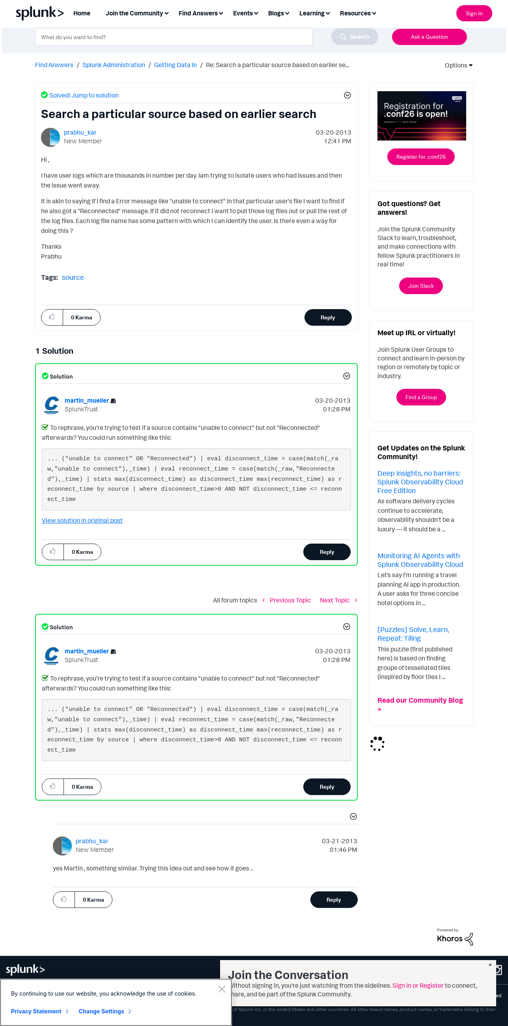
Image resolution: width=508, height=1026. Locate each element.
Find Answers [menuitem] (198, 13)
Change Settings (101, 1011)
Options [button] (453, 65)
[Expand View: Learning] (328, 12)
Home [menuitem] (81, 13)
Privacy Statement (36, 1011)
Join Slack (421, 285)
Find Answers (54, 65)
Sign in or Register (418, 985)
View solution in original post (82, 520)
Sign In (474, 13)
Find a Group (421, 397)
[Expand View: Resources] (374, 12)
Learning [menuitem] (312, 13)
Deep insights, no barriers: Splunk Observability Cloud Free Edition (420, 481)
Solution (61, 376)
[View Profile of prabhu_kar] (80, 132)
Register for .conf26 (421, 156)
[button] (346, 96)
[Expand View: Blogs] (287, 12)
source (73, 277)
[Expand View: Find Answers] (221, 12)
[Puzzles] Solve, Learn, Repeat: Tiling (413, 633)
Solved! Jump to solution (84, 95)
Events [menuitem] (243, 13)
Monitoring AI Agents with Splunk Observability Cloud (420, 559)
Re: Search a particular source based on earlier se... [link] (277, 65)
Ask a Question (429, 36)
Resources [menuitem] (355, 13)
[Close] (222, 989)
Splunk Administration (113, 65)
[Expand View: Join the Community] (166, 12)
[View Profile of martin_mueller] (87, 400)
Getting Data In (175, 65)
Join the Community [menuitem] (134, 13)
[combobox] (206, 37)
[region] (116, 1002)
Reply (328, 317)
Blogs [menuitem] (276, 13)
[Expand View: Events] (256, 12)
